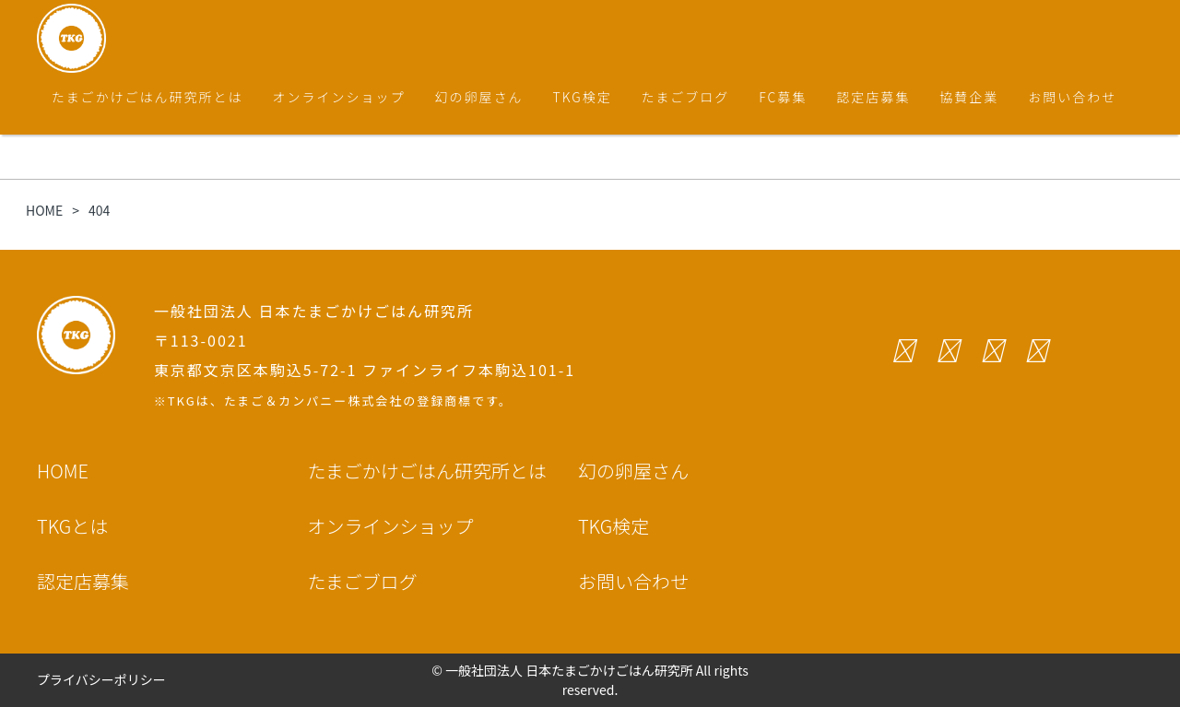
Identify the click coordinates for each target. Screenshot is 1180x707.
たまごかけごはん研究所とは (147, 97)
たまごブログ (686, 97)
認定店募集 (873, 97)
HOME (62, 470)
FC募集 (783, 97)
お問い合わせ (1072, 97)
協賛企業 (968, 97)
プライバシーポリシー (101, 679)
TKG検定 (582, 97)
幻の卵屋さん (479, 97)
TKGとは (72, 526)
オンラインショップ (339, 97)
